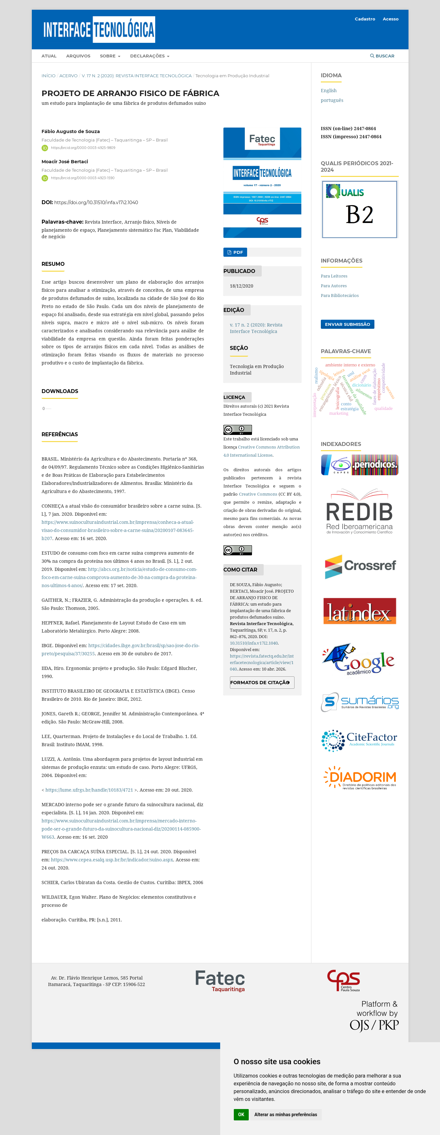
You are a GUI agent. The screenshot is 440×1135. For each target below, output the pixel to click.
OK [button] (241, 1114)
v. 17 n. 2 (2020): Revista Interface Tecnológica (137, 75)
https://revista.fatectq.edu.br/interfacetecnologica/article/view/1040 (262, 662)
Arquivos (78, 55)
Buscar (382, 55)
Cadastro (365, 18)
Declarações (148, 55)
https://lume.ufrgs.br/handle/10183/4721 (89, 866)
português (332, 100)
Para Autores (334, 286)
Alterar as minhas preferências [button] (286, 1114)
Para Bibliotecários (340, 295)
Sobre (108, 55)
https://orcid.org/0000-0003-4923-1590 (83, 178)
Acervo (68, 75)
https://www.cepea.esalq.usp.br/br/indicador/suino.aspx (112, 936)
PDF (237, 252)
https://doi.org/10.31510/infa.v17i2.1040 (96, 202)
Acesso (391, 18)
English (329, 90)
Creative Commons (258, 494)
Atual (49, 55)
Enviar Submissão (347, 324)
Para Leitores (334, 276)
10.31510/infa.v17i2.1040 (254, 643)
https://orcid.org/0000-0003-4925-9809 (83, 148)
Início (49, 75)
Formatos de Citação (260, 682)
